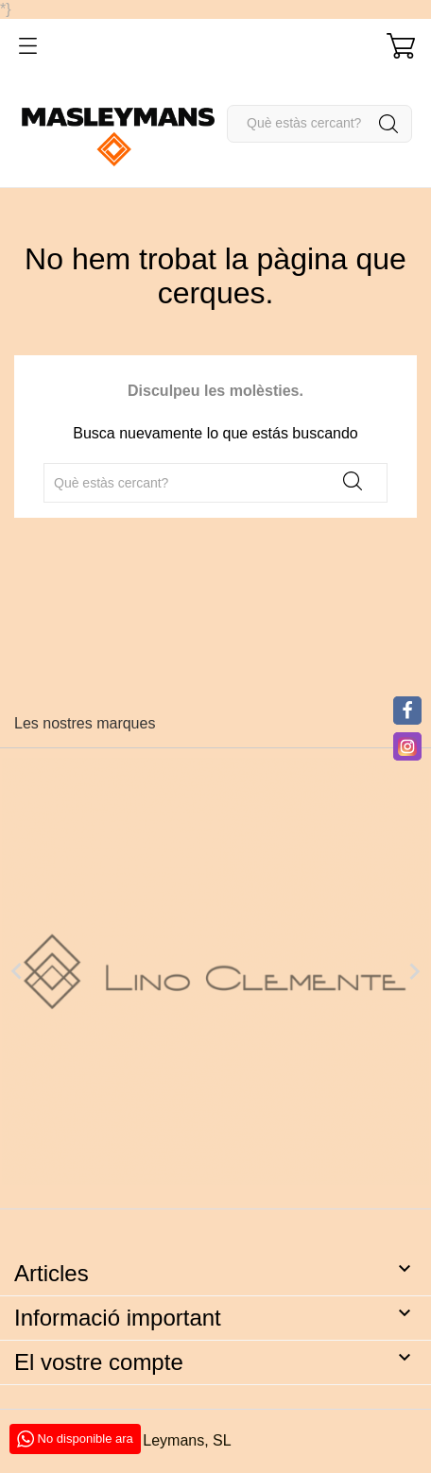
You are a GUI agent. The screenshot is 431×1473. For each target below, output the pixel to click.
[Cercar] (319, 124)
